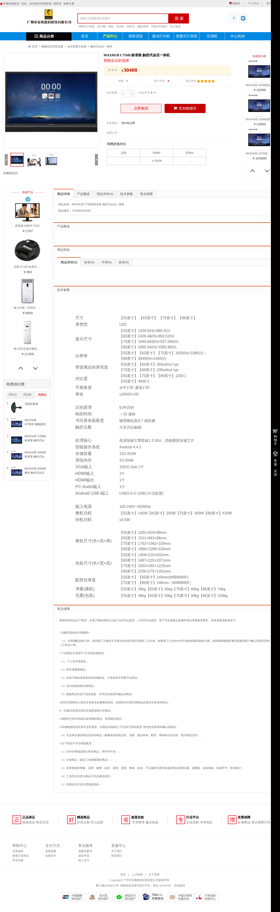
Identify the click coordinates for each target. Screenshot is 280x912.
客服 (275, 462)
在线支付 (50, 855)
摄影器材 (142, 26)
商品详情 (63, 194)
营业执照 (179, 885)
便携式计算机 (87, 26)
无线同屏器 (31, 404)
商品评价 (105, 194)
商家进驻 (135, 36)
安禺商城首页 (11, 3)
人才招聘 (137, 874)
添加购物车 (185, 108)
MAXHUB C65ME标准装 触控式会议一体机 (35, 456)
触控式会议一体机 (101, 46)
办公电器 (175, 26)
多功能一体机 (105, 26)
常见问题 (17, 860)
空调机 (212, 36)
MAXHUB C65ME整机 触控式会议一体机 (35, 472)
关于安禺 (154, 874)
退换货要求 (85, 851)
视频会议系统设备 (52, 46)
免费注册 (68, 3)
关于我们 (116, 851)
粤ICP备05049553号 (107, 885)
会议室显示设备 (77, 46)
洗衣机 (120, 26)
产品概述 (83, 194)
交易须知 (17, 851)
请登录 (57, 3)
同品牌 (27, 394)
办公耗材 (237, 36)
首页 (84, 36)
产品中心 (110, 36)
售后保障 (146, 194)
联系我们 (116, 855)
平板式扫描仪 (159, 26)
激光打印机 (161, 36)
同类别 (42, 394)
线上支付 (83, 860)
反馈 (275, 472)
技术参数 (126, 194)
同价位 (13, 394)
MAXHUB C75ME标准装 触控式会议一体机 (35, 440)
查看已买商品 (20, 855)
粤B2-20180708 (162, 885)
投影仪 (131, 26)
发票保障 (50, 851)
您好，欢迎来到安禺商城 (36, 3)
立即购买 (141, 108)
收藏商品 (10, 173)
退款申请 (83, 855)
